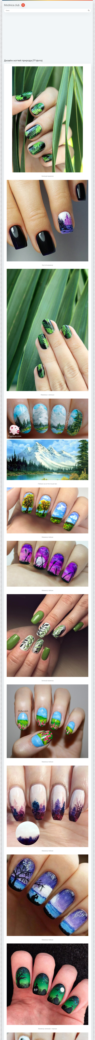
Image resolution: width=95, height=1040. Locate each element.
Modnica (11, 5)
